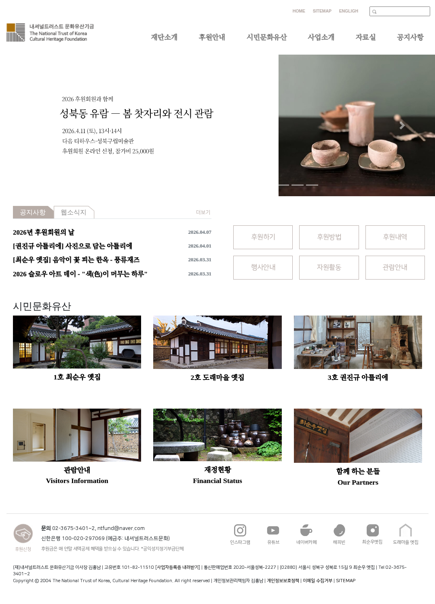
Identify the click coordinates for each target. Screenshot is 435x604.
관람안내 (395, 267)
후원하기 (263, 237)
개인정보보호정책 (283, 580)
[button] (32, 125)
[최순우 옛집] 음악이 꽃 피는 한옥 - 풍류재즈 (76, 260)
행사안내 (263, 267)
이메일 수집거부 (317, 580)
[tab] (33, 212)
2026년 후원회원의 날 (43, 232)
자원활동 (329, 267)
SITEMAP (345, 580)
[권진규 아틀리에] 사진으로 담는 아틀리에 (72, 246)
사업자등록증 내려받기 (177, 567)
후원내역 (395, 237)
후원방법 (329, 237)
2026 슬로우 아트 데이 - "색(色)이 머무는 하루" (80, 274)
